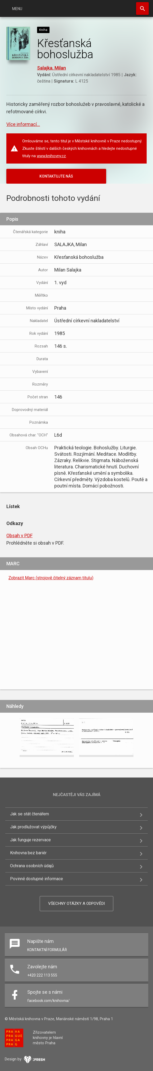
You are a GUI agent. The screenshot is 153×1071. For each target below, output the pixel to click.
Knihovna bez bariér (28, 852)
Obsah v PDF (19, 535)
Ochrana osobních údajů (32, 865)
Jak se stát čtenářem (29, 813)
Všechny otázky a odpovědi (76, 903)
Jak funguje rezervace (30, 839)
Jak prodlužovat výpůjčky (33, 826)
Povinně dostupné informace (36, 878)
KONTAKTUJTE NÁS (56, 176)
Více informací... (23, 124)
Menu (17, 9)
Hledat (142, 8)
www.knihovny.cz (51, 155)
